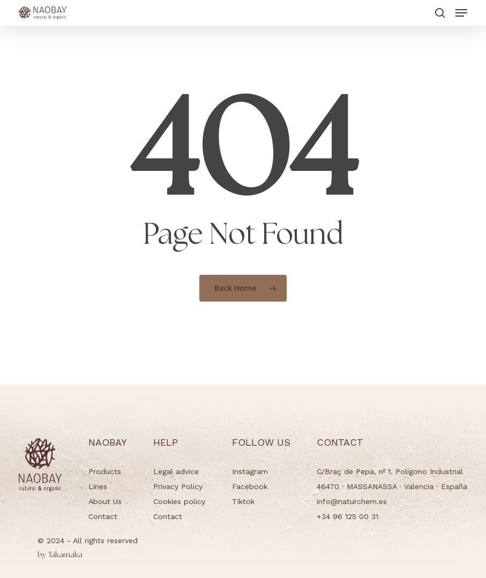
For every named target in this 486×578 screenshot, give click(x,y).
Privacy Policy (178, 486)
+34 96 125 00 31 (347, 516)
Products (104, 471)
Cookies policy (179, 501)
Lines (97, 486)
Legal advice (176, 471)
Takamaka (60, 555)
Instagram (250, 471)
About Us (105, 501)
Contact (102, 516)
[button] (461, 12)
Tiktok (243, 501)
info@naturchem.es (352, 501)
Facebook (249, 486)
